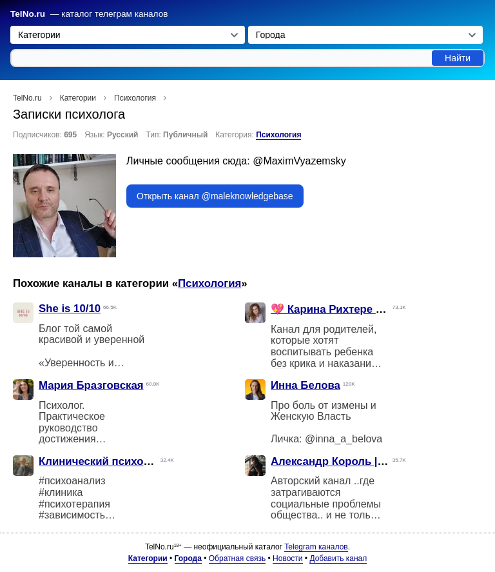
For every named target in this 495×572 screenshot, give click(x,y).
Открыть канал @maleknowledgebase (215, 196)
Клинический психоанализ (110, 461)
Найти (458, 58)
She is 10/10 (70, 308)
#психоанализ (72, 480)
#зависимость (72, 514)
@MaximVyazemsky (299, 160)
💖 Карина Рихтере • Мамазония (357, 309)
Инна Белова (305, 385)
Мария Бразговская (91, 385)
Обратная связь (237, 558)
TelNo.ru (27, 14)
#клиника (60, 492)
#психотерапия (74, 503)
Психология (278, 134)
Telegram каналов (315, 546)
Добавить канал (338, 558)
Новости (287, 558)
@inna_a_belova (343, 438)
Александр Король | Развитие (351, 461)
